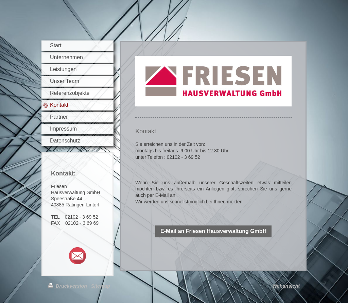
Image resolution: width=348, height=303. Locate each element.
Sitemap (100, 286)
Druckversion (68, 286)
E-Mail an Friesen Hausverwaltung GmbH (213, 231)
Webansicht (286, 286)
